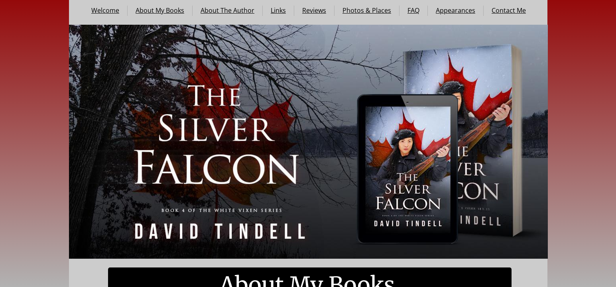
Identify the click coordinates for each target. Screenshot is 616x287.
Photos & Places (366, 10)
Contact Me (509, 10)
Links (278, 10)
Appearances (455, 10)
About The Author (227, 10)
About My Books (160, 10)
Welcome (105, 10)
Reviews (314, 10)
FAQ (413, 10)
